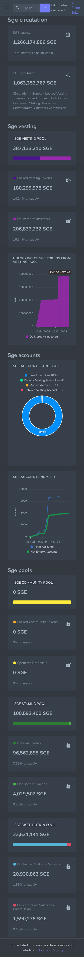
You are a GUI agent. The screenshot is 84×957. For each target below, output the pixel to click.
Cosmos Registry (51, 950)
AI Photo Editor (75, 8)
